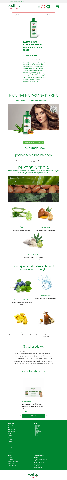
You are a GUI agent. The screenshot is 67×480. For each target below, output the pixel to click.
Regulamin (36, 433)
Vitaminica (10, 449)
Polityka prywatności (38, 431)
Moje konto (37, 430)
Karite (9, 437)
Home (36, 427)
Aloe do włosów (11, 431)
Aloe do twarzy (11, 429)
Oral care (10, 443)
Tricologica (25, 401)
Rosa (9, 445)
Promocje (36, 432)
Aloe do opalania (12, 427)
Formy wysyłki (37, 426)
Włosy (29, 401)
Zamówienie (37, 435)
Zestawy (10, 452)
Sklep (36, 434)
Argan (9, 433)
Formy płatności (37, 425)
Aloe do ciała (11, 426)
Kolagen (10, 439)
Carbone (10, 435)
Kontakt (36, 428)
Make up (10, 441)
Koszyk (36, 429)
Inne (9, 451)
